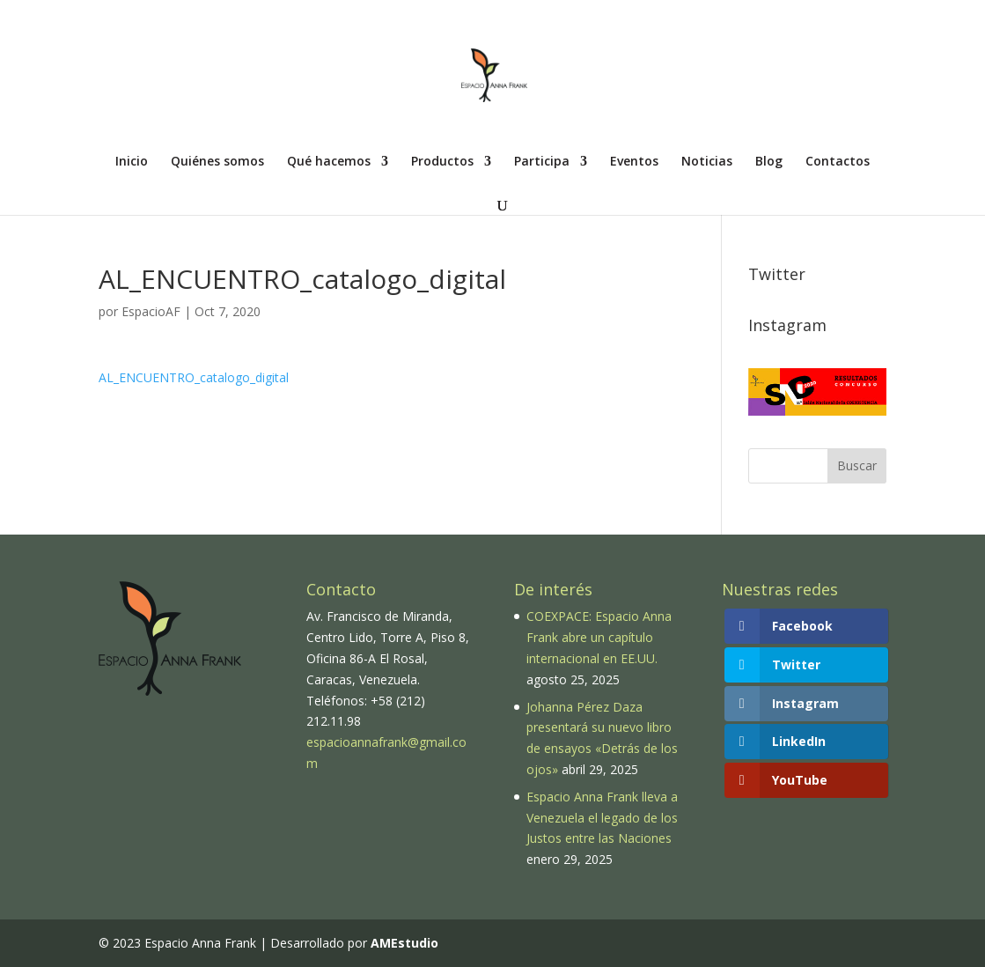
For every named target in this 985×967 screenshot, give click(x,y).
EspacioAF (150, 311)
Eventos (634, 162)
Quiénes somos (217, 162)
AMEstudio (404, 942)
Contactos (837, 162)
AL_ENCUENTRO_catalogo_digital (194, 377)
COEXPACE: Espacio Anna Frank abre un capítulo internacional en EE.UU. (599, 637)
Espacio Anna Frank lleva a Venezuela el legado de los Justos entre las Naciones (602, 817)
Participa (542, 162)
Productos (442, 162)
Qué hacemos (329, 162)
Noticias (706, 162)
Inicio (131, 162)
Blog (769, 162)
